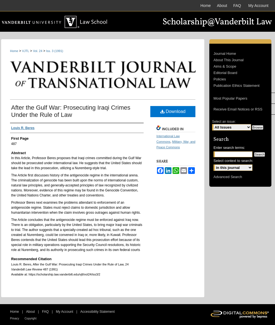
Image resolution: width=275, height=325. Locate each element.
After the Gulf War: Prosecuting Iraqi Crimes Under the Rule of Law (70, 111)
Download (173, 111)
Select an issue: (224, 122)
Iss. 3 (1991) (54, 51)
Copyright (30, 318)
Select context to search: (233, 161)
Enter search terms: (229, 148)
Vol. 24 (37, 51)
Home (14, 51)
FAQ (45, 312)
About (30, 312)
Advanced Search (227, 177)
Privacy (14, 318)
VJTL (25, 51)
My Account (64, 312)
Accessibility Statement (97, 312)
